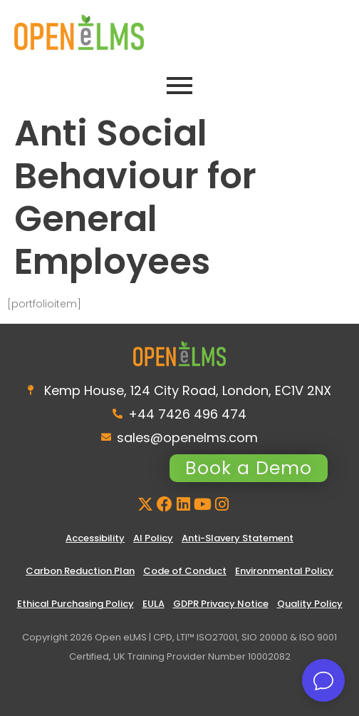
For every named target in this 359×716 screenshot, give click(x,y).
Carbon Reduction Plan (80, 571)
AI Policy (153, 538)
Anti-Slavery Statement (237, 538)
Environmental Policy (284, 571)
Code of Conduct (185, 571)
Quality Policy (310, 603)
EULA (153, 603)
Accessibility (95, 538)
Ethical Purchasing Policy (75, 603)
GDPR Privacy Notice (221, 603)
